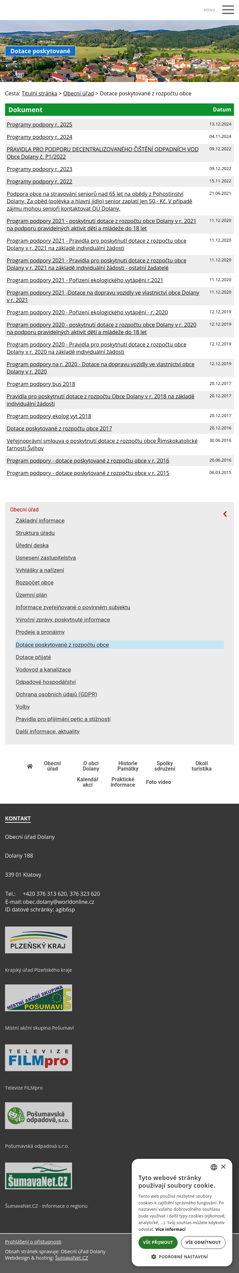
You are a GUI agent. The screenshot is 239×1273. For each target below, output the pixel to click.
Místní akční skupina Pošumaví (39, 1028)
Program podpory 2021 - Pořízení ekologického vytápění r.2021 (85, 280)
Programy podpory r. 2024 (39, 137)
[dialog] (182, 1212)
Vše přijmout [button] (158, 1242)
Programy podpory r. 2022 (39, 181)
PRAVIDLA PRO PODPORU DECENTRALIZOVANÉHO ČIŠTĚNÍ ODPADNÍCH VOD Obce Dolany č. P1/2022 (102, 153)
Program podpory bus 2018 (41, 384)
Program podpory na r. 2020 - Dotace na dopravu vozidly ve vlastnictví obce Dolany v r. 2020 (100, 368)
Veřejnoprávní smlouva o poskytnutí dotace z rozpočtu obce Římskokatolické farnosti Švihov (102, 444)
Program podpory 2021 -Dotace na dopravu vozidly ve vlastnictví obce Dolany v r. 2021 (103, 296)
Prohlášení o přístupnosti (33, 1242)
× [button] (223, 1167)
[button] (182, 1256)
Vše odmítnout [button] (203, 1242)
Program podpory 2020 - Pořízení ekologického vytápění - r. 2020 (87, 312)
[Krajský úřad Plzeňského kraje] (38, 951)
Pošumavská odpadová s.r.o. (37, 1146)
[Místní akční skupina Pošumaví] (38, 1009)
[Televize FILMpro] (38, 1069)
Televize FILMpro (24, 1088)
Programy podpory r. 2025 (39, 124)
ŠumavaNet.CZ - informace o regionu (46, 1206)
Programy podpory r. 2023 (39, 169)
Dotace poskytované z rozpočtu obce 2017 (59, 428)
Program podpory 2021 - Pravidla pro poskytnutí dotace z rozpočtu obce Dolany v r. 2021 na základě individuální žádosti (96, 244)
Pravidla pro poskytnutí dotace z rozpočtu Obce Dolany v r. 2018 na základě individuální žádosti (100, 400)
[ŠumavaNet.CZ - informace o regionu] (38, 1187)
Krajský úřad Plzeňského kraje (38, 970)
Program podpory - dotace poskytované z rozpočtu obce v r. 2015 (88, 473)
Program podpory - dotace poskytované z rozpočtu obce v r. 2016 (88, 460)
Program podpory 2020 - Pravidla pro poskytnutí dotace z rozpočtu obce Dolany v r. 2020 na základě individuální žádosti (96, 348)
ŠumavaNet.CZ (71, 1258)
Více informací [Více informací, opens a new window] (171, 1229)
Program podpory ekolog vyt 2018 (49, 416)
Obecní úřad (24, 509)
